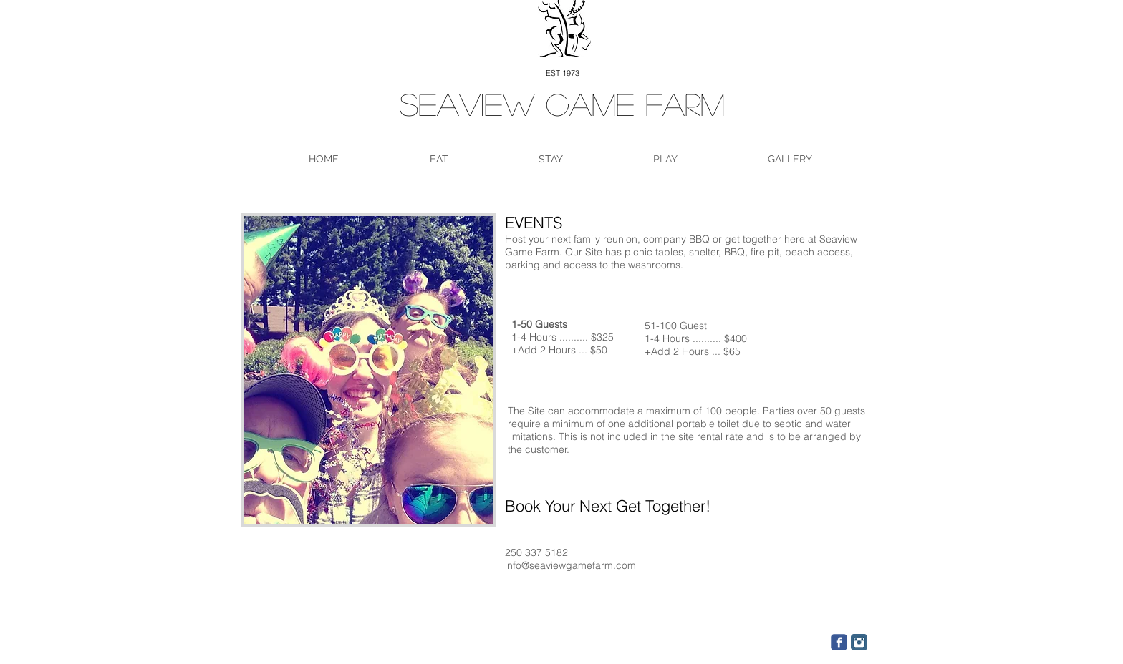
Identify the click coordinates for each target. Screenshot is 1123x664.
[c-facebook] (839, 642)
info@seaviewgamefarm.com (572, 565)
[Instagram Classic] (859, 642)
